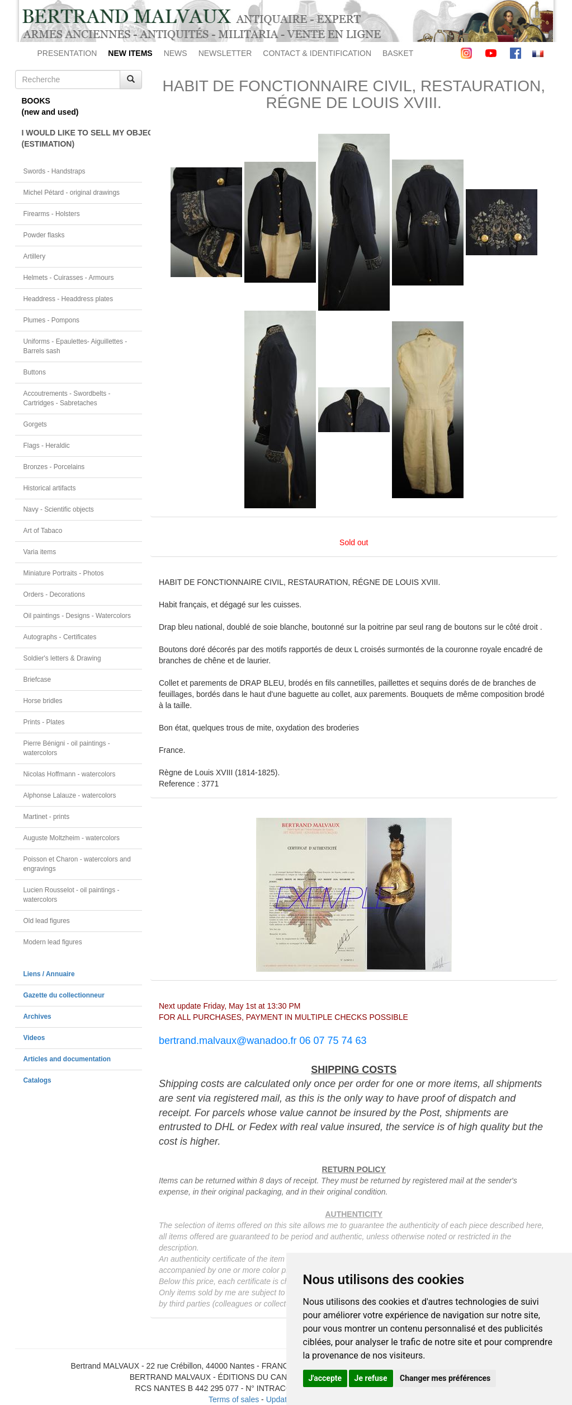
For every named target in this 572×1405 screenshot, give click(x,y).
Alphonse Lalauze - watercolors (69, 795)
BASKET (397, 53)
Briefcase (37, 679)
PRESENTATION (67, 53)
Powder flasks (44, 235)
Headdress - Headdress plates (68, 299)
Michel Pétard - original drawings (71, 192)
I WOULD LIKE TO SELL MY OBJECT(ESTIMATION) (82, 138)
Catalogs (37, 1080)
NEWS (175, 53)
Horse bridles (43, 701)
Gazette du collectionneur (64, 995)
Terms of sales (234, 1399)
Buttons (34, 372)
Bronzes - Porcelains (54, 467)
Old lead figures (46, 921)
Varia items (39, 552)
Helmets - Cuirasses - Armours (68, 278)
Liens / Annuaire (49, 974)
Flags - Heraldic (46, 445)
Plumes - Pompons (51, 320)
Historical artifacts (49, 488)
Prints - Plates (44, 722)
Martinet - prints (46, 817)
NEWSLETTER (225, 53)
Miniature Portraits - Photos (63, 573)
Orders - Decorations (54, 594)
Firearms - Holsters (51, 214)
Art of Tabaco (43, 531)
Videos (34, 1038)
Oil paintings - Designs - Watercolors (77, 616)
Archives (37, 1016)
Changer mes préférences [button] (445, 1378)
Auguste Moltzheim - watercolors (71, 838)
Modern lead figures (52, 942)
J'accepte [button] (325, 1378)
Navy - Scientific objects (58, 509)
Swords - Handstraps (54, 171)
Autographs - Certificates (60, 637)
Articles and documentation (67, 1059)
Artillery (34, 256)
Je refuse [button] (370, 1378)
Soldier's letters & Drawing (62, 658)
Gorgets (35, 424)
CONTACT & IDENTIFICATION (317, 53)
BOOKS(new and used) (50, 106)
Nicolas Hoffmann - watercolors (69, 774)
